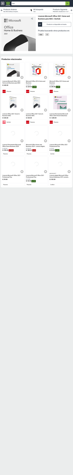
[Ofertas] (38, 3)
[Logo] (8, 3)
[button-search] (67, 3)
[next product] (63, 10)
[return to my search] (36, 10)
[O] (47, 34)
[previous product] (10, 10)
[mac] (41, 34)
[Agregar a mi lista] (21, 77)
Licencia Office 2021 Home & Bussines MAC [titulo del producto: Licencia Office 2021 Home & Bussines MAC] (10, 114)
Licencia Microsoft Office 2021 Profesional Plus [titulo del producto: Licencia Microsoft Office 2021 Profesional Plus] (11, 176)
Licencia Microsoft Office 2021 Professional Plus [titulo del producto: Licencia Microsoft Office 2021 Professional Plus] (59, 145)
